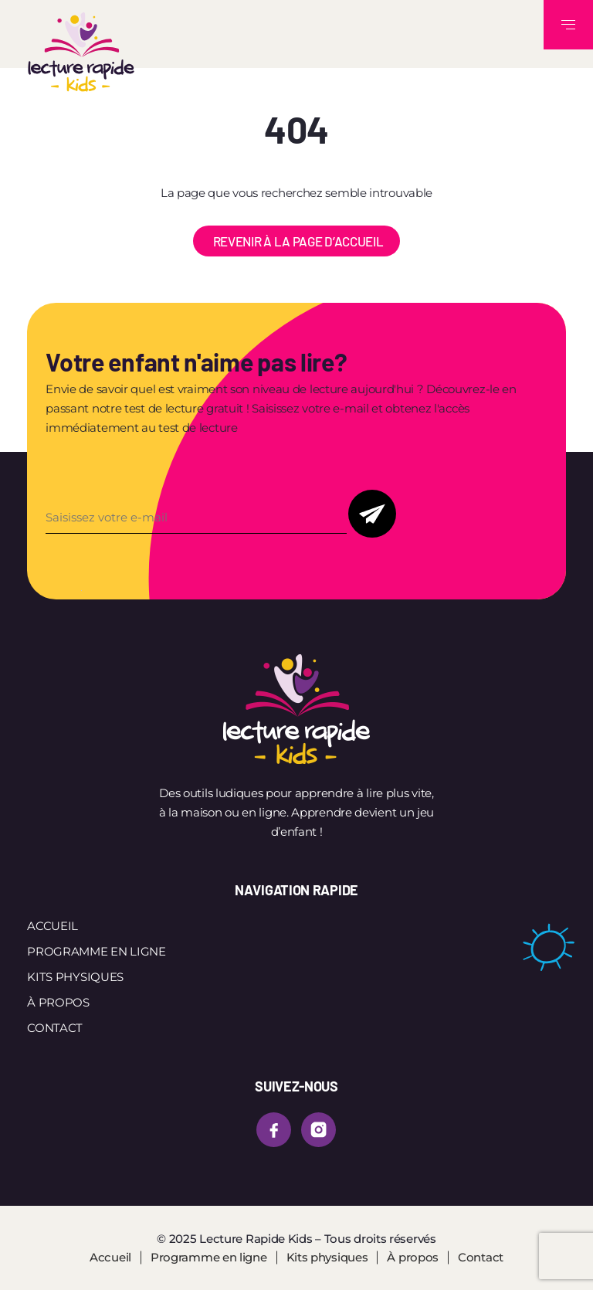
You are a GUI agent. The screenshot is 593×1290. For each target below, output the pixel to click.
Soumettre (372, 514)
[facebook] (273, 1129)
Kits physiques (75, 976)
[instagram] (318, 1129)
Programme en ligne (96, 951)
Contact (55, 1027)
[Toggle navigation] (568, 24)
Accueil (52, 925)
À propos (58, 1002)
